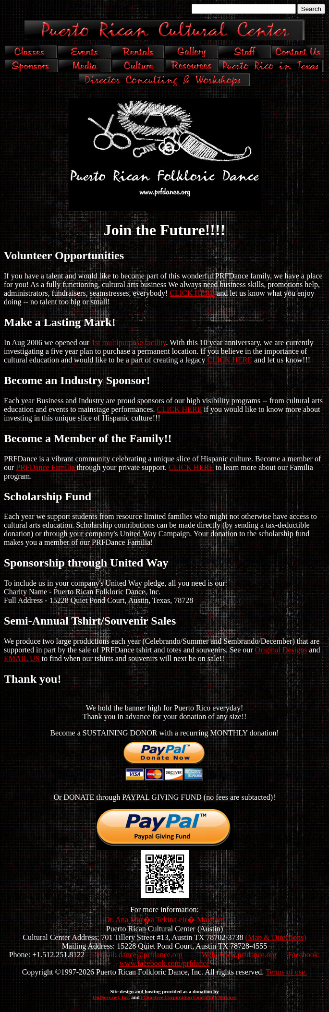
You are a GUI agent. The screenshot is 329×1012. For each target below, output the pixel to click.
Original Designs (281, 650)
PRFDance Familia (46, 467)
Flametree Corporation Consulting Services (188, 997)
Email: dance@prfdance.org (139, 955)
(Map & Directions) (275, 937)
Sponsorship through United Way (86, 562)
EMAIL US (23, 658)
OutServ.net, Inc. (111, 997)
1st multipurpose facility (128, 342)
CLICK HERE (192, 293)
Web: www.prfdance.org (239, 955)
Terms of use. (286, 972)
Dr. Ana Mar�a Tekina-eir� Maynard (164, 920)
